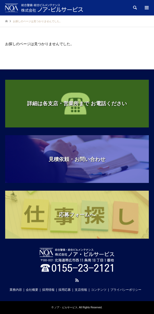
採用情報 (48, 290)
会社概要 (32, 290)
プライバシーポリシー (125, 290)
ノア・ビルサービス (66, 307)
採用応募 (64, 290)
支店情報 (81, 290)
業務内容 (16, 290)
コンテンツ (98, 290)
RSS (77, 280)
